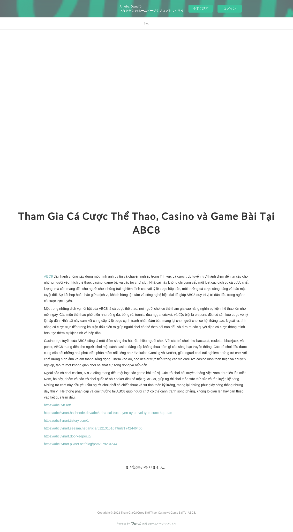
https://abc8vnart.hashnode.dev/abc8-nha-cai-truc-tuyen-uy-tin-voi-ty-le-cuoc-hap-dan (108, 413)
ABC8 (48, 276)
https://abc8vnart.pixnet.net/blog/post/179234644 (80, 444)
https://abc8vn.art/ (57, 405)
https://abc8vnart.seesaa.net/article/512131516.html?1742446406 (93, 428)
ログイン (229, 8)
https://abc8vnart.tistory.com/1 (66, 420)
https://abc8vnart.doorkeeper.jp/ (67, 436)
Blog (146, 23)
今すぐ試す (201, 8)
